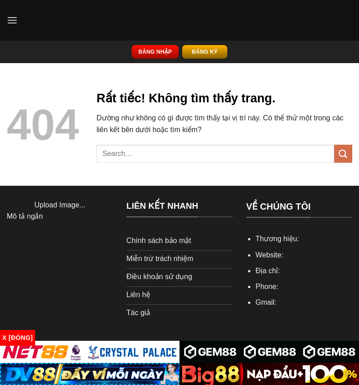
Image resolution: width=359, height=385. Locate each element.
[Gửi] (343, 153)
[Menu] (12, 20)
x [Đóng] (17, 337)
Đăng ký (205, 52)
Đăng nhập (155, 52)
